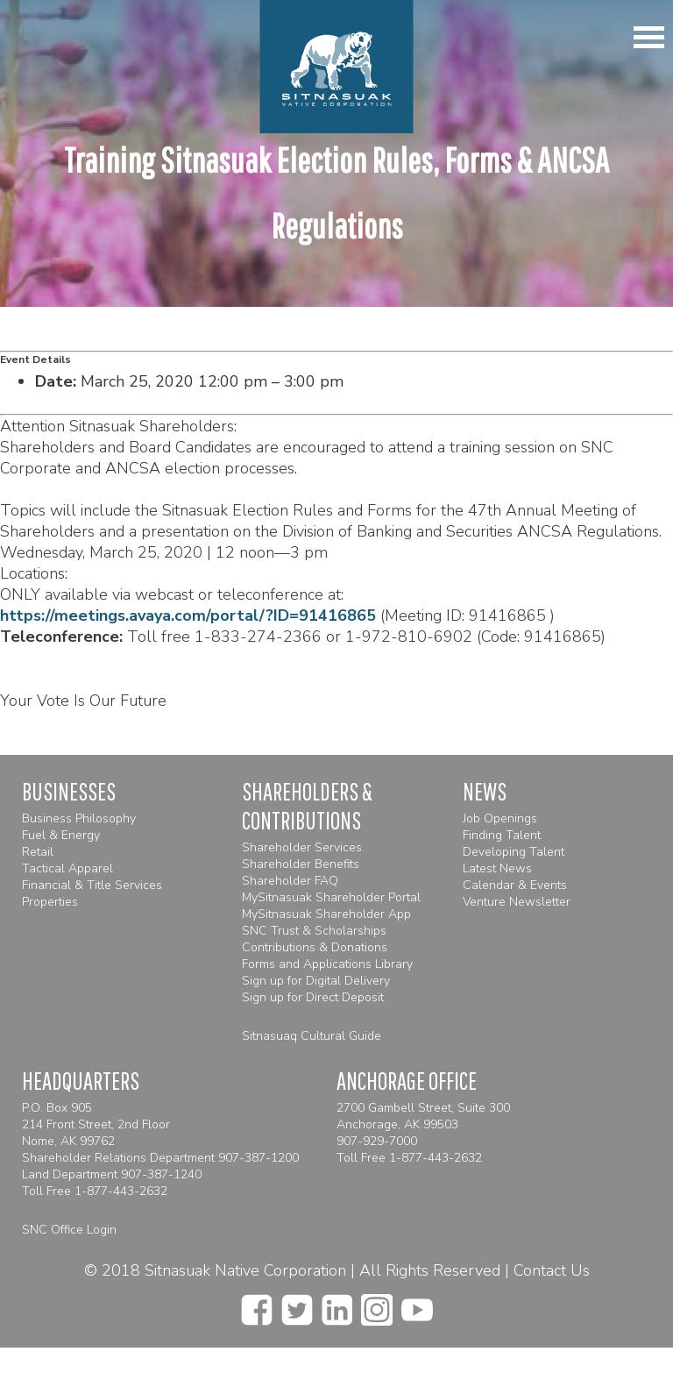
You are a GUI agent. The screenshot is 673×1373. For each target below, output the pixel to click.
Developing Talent (513, 851)
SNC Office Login (69, 1229)
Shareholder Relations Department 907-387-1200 (160, 1157)
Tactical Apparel (67, 868)
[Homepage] (337, 66)
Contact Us (552, 1270)
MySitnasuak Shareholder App (326, 914)
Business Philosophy (79, 818)
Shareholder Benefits (300, 864)
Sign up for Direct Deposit (313, 997)
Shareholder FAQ (290, 880)
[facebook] (257, 1304)
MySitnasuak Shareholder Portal (331, 897)
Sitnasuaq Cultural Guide (311, 1036)
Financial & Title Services (92, 885)
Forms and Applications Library (327, 964)
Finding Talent (502, 835)
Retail (37, 851)
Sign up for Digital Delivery (316, 980)
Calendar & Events (515, 885)
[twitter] (297, 1304)
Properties (50, 901)
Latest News (497, 868)
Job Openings (500, 818)
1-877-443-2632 (120, 1191)
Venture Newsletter (516, 901)
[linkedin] (337, 1304)
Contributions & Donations (314, 947)
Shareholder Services (302, 847)
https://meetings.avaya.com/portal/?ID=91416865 (188, 615)
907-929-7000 (376, 1141)
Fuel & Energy (61, 835)
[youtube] (417, 1304)
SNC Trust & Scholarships (314, 930)
